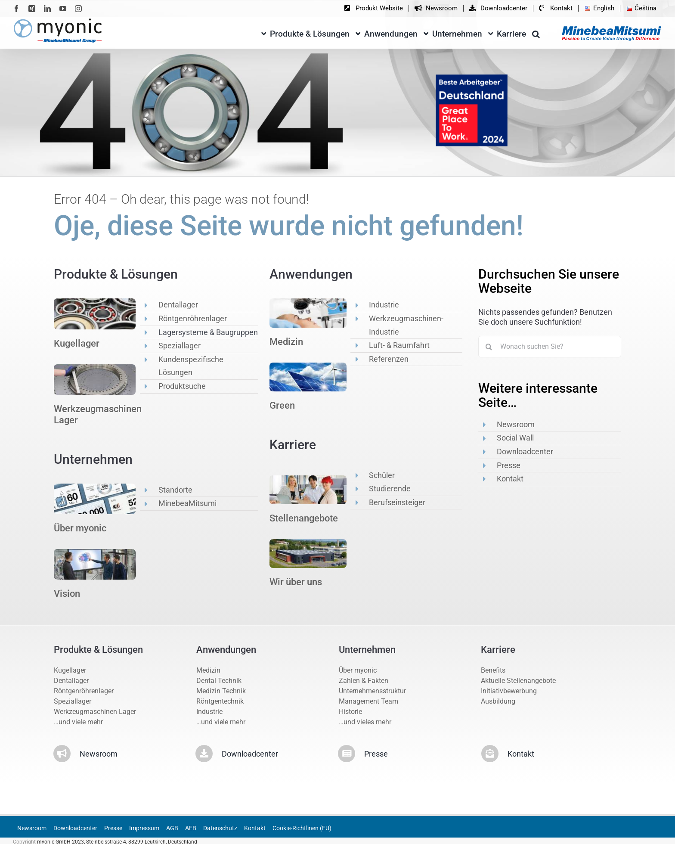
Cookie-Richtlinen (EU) (301, 828)
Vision (67, 593)
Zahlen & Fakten (363, 680)
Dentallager (178, 304)
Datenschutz (220, 828)
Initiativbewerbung (509, 691)
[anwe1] (308, 302)
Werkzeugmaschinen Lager (95, 711)
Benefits (493, 670)
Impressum (144, 828)
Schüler (382, 475)
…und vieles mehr (365, 722)
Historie (350, 711)
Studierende (390, 488)
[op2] (95, 367)
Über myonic (80, 528)
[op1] (95, 302)
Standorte (175, 489)
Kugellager (76, 343)
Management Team (368, 701)
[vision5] (95, 552)
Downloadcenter (525, 451)
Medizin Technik (221, 691)
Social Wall (515, 437)
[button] (536, 32)
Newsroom (516, 424)
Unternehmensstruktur (372, 691)
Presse (508, 465)
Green (282, 405)
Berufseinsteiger (397, 502)
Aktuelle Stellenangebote (518, 680)
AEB (190, 828)
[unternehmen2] (95, 487)
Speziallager (179, 345)
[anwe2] (308, 366)
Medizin (286, 341)
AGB (172, 828)
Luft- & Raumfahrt (399, 345)
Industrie (384, 304)
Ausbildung (498, 701)
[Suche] (489, 346)
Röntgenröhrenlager (192, 318)
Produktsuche (182, 386)
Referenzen (389, 358)
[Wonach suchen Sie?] (549, 346)
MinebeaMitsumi (187, 503)
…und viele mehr (78, 722)
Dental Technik (219, 680)
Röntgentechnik (220, 701)
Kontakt (510, 478)
